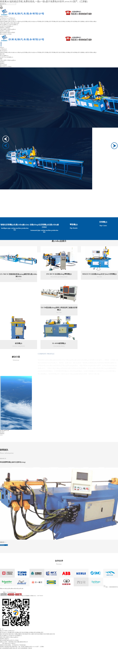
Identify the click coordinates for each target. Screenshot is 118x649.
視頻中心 (7, 638)
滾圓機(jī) (82, 21)
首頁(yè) (2, 47)
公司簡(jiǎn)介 (3, 49)
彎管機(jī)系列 (40, 21)
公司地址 (9, 34)
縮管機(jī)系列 (76, 21)
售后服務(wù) (10, 26)
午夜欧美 (30, 648)
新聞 (1, 637)
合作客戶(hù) (3, 26)
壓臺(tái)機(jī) (93, 21)
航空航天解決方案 (9, 634)
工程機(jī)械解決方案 (19, 634)
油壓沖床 (87, 21)
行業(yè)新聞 (3, 29)
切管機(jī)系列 (48, 21)
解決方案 (2, 54)
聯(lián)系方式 (3, 34)
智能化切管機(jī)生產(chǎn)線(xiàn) (8, 21)
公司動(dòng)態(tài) (11, 29)
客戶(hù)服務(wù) (4, 635)
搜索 (1, 5)
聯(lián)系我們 (3, 640)
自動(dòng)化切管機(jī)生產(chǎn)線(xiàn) (27, 21)
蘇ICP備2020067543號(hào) (8, 643)
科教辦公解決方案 (50, 634)
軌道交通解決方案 (41, 634)
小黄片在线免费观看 (22, 648)
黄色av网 (15, 648)
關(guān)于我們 (3, 630)
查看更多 (42, 394)
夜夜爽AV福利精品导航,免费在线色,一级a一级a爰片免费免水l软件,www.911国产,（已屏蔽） (44, 1)
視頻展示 (2, 63)
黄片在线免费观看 (4, 648)
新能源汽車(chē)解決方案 (30, 634)
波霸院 (10, 648)
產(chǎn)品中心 (3, 632)
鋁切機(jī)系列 (69, 21)
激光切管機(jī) (62, 21)
